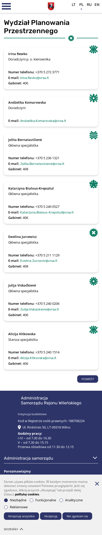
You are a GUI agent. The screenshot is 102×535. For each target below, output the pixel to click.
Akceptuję (50, 516)
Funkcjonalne (43, 500)
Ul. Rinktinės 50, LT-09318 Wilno (46, 427)
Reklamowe (16, 507)
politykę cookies (27, 494)
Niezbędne (15, 500)
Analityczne (71, 500)
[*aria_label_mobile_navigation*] (6, 6)
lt (73, 5)
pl (81, 5)
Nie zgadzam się (77, 516)
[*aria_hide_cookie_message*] (97, 483)
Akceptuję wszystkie (21, 516)
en (97, 5)
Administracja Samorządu (28, 458)
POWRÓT (88, 379)
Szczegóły (13, 529)
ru (89, 5)
